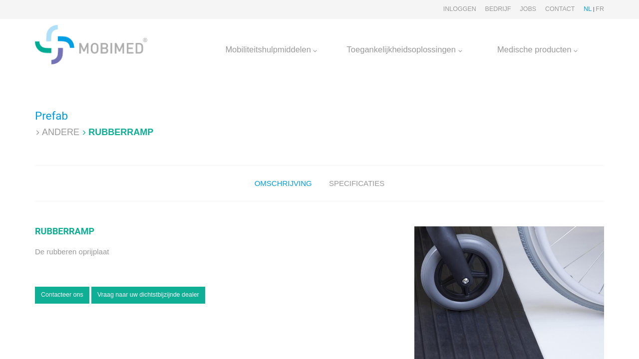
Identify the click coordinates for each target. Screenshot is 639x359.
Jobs (528, 8)
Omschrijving (283, 183)
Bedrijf (498, 8)
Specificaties (356, 183)
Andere (60, 132)
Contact (560, 8)
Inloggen (459, 8)
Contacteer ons (62, 294)
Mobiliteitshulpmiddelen (271, 49)
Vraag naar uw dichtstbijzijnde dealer (148, 294)
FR (600, 8)
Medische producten (537, 49)
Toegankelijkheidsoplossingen (404, 49)
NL (588, 8)
